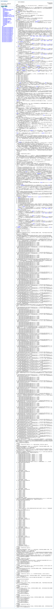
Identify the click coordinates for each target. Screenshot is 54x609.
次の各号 (38, 20)
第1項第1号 (38, 65)
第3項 (18, 70)
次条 (20, 86)
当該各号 (36, 21)
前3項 (18, 88)
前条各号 (31, 130)
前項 (26, 64)
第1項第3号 (24, 70)
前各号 (33, 38)
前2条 (19, 11)
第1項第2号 (23, 67)
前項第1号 (18, 227)
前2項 (37, 86)
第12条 (41, 182)
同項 (45, 82)
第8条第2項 (39, 173)
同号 (29, 66)
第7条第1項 (29, 196)
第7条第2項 (49, 179)
